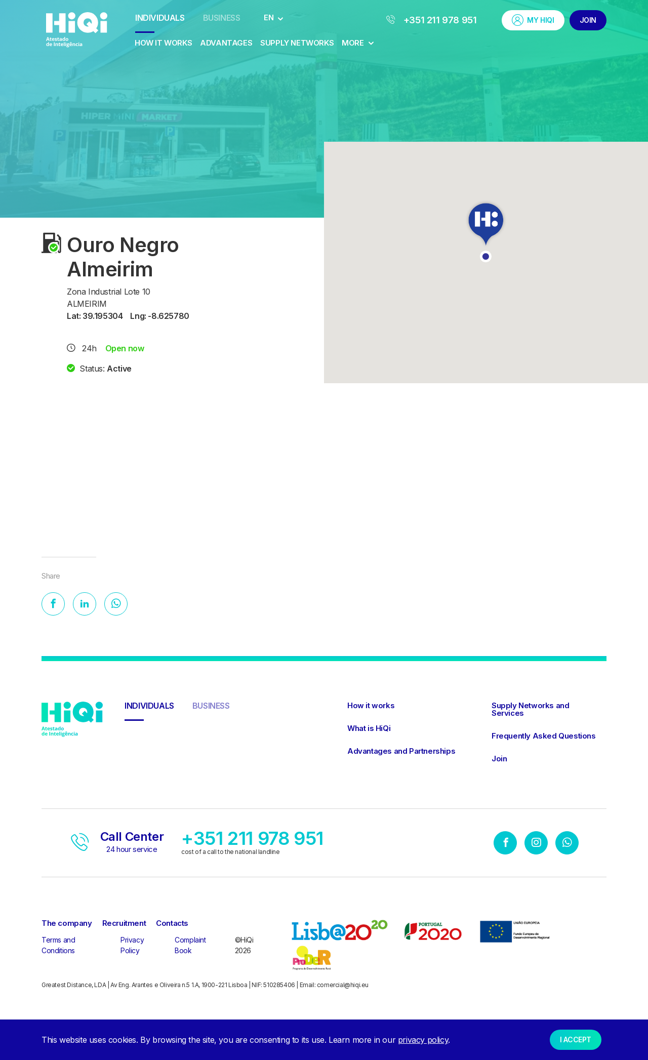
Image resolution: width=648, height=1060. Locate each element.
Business (221, 18)
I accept (575, 1039)
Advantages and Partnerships (401, 753)
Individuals (160, 18)
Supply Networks (297, 43)
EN (268, 17)
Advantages (226, 43)
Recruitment (124, 925)
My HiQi (533, 20)
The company (67, 925)
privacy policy (423, 1040)
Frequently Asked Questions (544, 738)
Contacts (172, 925)
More (358, 43)
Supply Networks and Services (530, 711)
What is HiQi (368, 730)
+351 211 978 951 (431, 20)
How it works (163, 43)
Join (588, 20)
